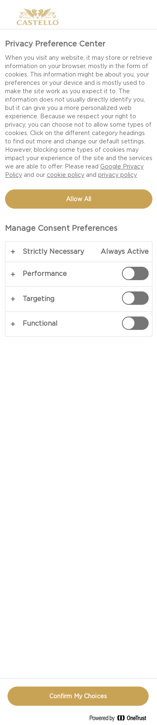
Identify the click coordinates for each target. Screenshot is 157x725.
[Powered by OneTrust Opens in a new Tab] (121, 720)
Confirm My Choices (78, 696)
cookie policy (65, 174)
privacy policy (117, 174)
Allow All (78, 199)
